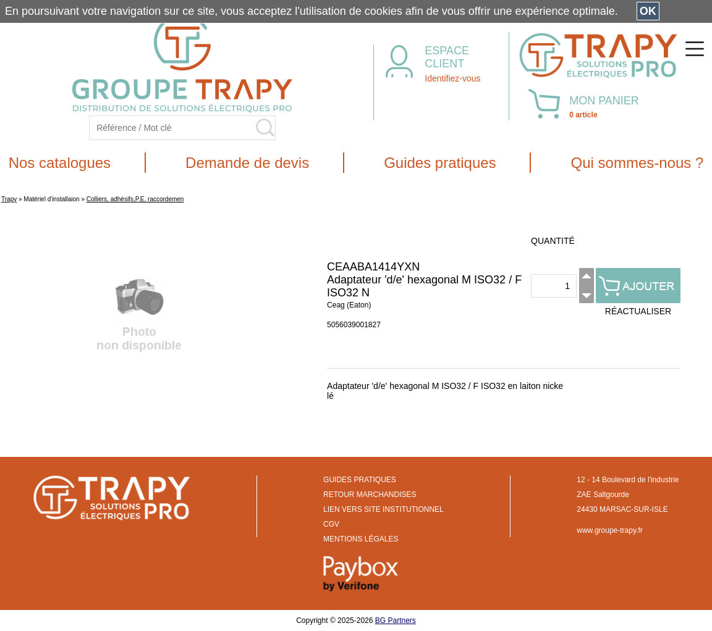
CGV (331, 524)
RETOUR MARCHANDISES (369, 494)
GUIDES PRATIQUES (359, 479)
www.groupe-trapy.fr (609, 530)
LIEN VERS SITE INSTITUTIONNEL (383, 509)
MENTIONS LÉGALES (360, 539)
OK (648, 11)
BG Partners (395, 620)
